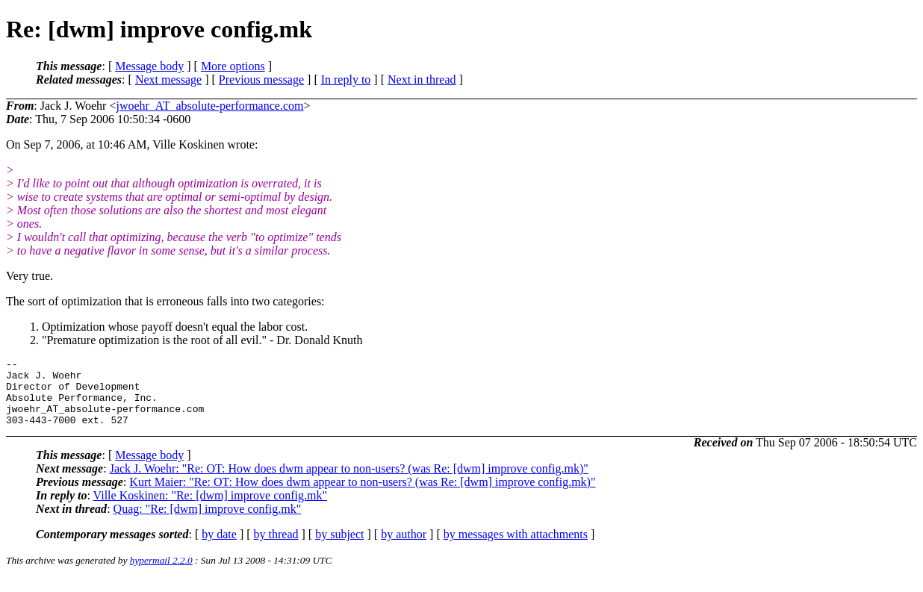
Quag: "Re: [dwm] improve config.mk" (208, 522)
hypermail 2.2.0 (161, 573)
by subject (339, 547)
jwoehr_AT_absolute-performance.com (209, 105)
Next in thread (422, 79)
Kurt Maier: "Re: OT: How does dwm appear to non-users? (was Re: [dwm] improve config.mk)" (362, 495)
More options (233, 66)
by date (219, 547)
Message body (149, 66)
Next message (168, 79)
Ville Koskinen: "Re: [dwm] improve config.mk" (210, 508)
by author (403, 547)
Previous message (261, 79)
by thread (276, 547)
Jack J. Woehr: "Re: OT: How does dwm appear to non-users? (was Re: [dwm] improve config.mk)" (349, 482)
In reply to (346, 79)
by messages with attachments (516, 547)
